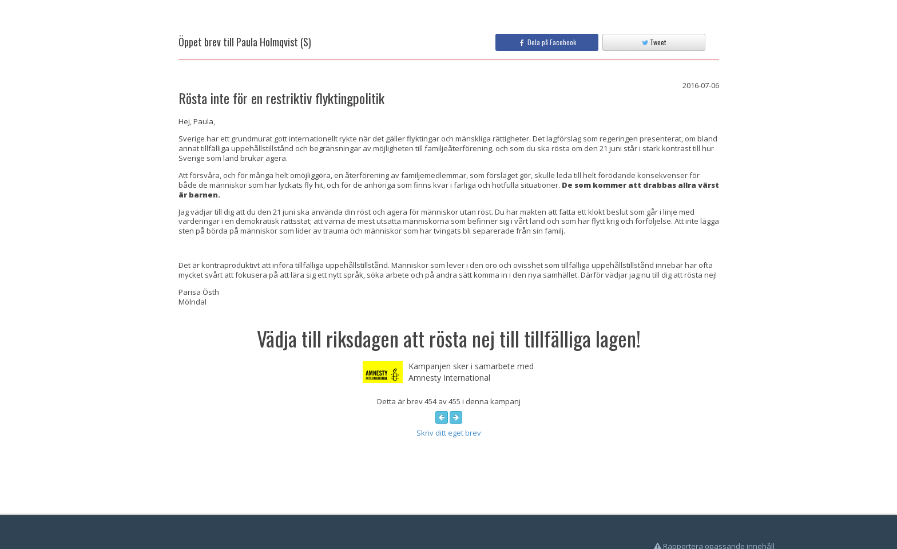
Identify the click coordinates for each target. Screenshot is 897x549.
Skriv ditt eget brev (448, 433)
